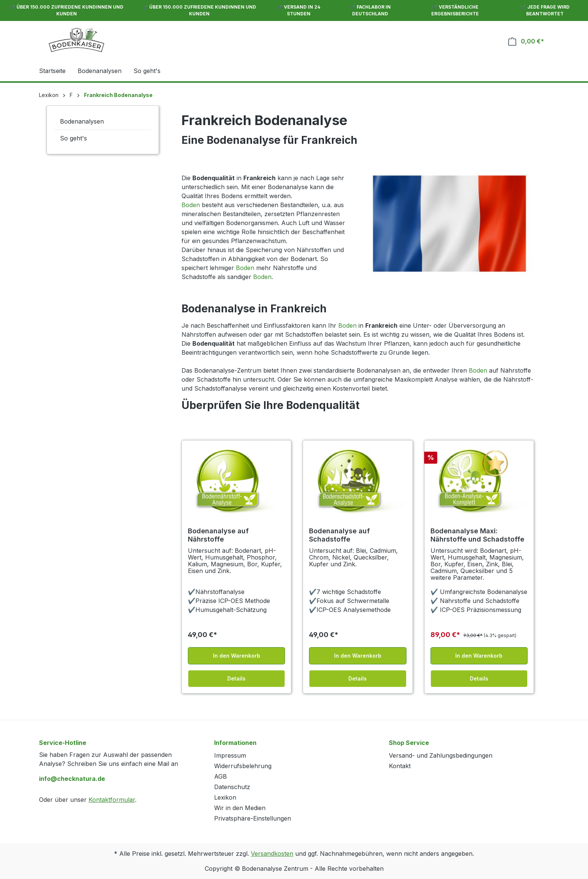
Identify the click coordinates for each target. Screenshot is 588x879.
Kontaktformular (111, 799)
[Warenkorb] (526, 41)
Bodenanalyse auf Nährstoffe (218, 535)
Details (236, 678)
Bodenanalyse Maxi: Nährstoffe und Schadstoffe (477, 535)
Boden (191, 205)
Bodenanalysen (82, 121)
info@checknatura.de (72, 778)
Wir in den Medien (240, 808)
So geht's (73, 138)
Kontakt (400, 766)
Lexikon (225, 797)
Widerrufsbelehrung (243, 766)
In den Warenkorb (236, 655)
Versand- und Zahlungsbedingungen (440, 755)
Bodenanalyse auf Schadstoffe (339, 535)
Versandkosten (272, 853)
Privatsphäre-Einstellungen (252, 818)
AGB (220, 776)
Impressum (230, 755)
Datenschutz (232, 787)
